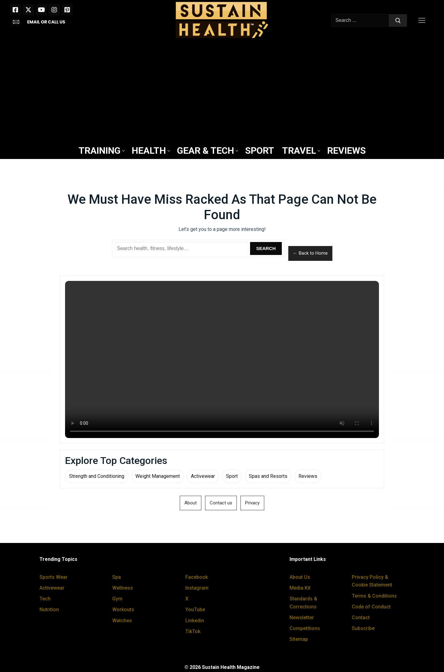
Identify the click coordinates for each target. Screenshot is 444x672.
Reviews (307, 476)
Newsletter (302, 617)
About (190, 503)
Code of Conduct (371, 607)
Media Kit (300, 588)
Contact (361, 617)
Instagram (196, 588)
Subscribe (363, 628)
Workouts (123, 609)
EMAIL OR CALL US (46, 22)
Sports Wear (53, 577)
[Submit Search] (398, 20)
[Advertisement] (222, 91)
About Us (300, 577)
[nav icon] (423, 20)
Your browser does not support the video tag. (222, 359)
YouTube (195, 609)
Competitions (305, 628)
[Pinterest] (67, 9)
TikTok (192, 631)
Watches (122, 621)
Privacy (252, 503)
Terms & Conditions (374, 596)
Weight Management (157, 476)
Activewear (203, 476)
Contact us (221, 503)
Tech (45, 599)
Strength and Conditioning (96, 476)
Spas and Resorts (268, 476)
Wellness (122, 588)
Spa (116, 577)
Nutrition (49, 609)
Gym (117, 599)
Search (266, 248)
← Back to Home (310, 253)
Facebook (196, 577)
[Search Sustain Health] (181, 248)
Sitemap (299, 639)
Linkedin (194, 621)
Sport (232, 476)
